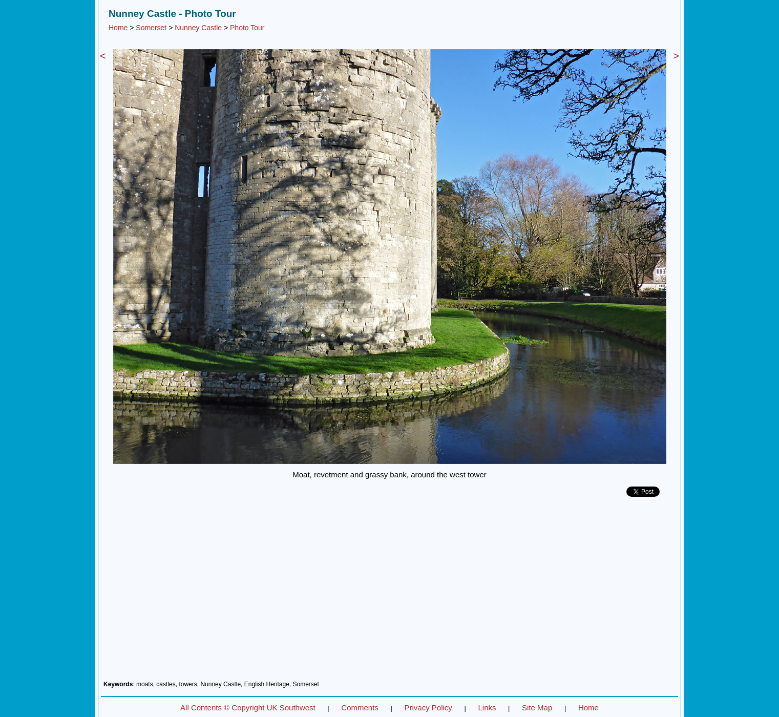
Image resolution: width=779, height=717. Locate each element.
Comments (359, 707)
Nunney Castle (198, 28)
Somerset (151, 28)
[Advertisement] (389, 592)
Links (487, 707)
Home (118, 28)
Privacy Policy (428, 707)
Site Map (537, 707)
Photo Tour (247, 28)
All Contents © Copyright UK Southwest (247, 707)
